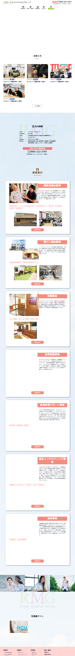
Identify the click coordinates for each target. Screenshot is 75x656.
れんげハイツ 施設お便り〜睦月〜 (12, 101)
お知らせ (46, 652)
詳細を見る (37, 230)
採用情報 (33, 650)
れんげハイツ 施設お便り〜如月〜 (59, 81)
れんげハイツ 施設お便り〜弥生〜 (36, 81)
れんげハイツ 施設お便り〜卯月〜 (12, 81)
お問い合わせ (47, 654)
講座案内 (19, 650)
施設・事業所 (47, 650)
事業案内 (5, 650)
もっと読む (37, 106)
